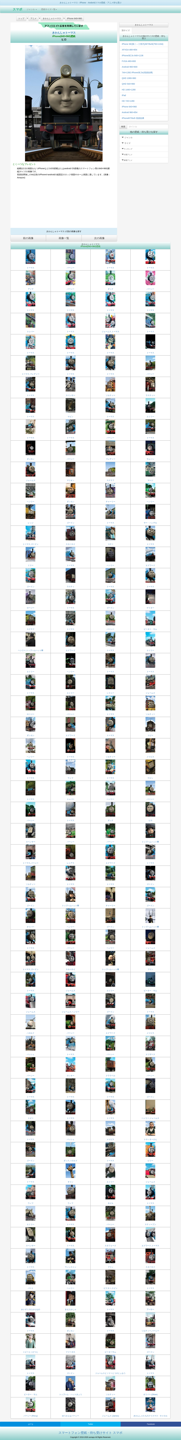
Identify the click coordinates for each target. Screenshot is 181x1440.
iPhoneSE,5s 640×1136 (132, 55)
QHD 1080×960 (129, 78)
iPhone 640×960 (129, 107)
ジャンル (32, 9)
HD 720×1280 (128, 101)
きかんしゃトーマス (64, 32)
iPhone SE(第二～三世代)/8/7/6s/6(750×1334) (142, 44)
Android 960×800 (129, 67)
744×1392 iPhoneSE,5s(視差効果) (137, 72)
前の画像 (28, 238)
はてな (30, 1424)
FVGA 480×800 (129, 61)
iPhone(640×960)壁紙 (63, 36)
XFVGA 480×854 (129, 50)
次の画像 (99, 238)
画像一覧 (64, 238)
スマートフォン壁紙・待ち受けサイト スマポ (90, 1432)
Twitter (90, 1424)
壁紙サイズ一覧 (49, 9)
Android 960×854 (129, 112)
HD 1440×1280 (129, 90)
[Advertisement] (63, 204)
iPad (124, 95)
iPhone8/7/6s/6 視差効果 (133, 118)
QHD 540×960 (128, 84)
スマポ (17, 9)
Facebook (151, 1424)
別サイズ (126, 30)
